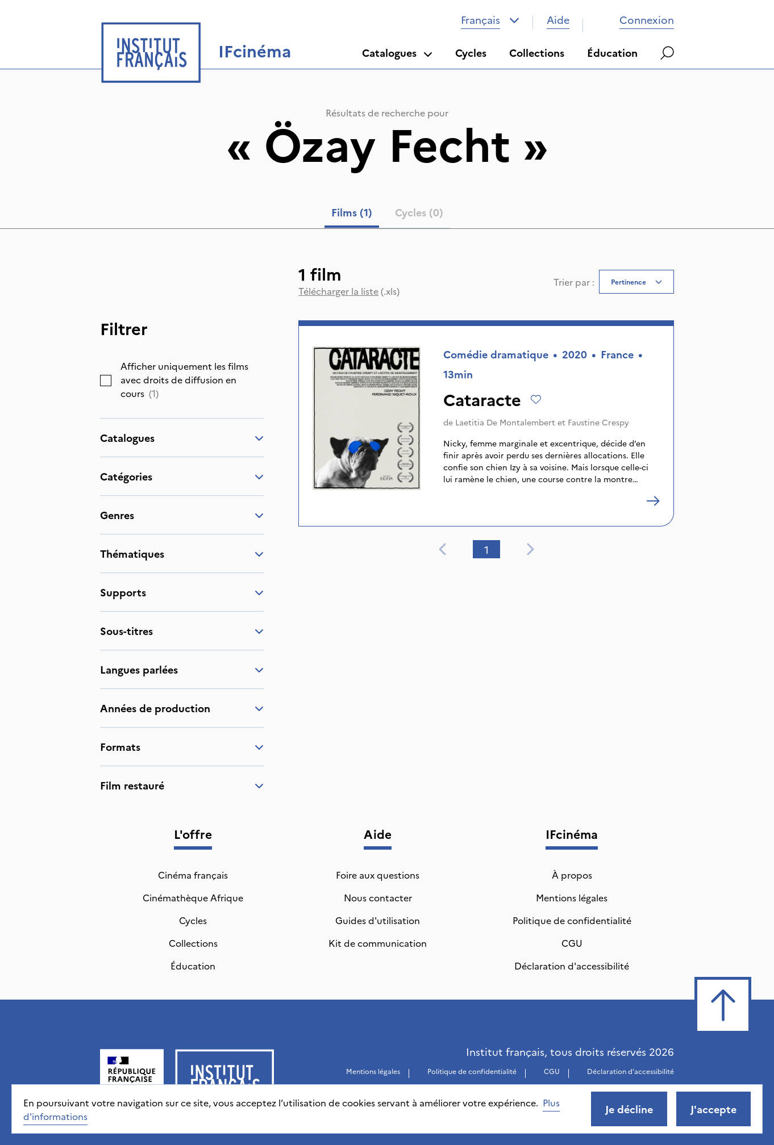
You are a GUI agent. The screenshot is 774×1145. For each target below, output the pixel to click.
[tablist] (387, 214)
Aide (558, 19)
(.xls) (349, 291)
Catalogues (397, 52)
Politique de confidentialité (572, 920)
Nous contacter (378, 897)
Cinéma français (193, 874)
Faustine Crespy (598, 422)
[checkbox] (105, 380)
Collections (536, 52)
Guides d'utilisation (377, 920)
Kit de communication (377, 943)
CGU (571, 943)
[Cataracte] (653, 501)
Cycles (470, 52)
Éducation (612, 52)
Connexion (635, 19)
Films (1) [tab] (351, 212)
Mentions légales (571, 897)
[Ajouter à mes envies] (536, 399)
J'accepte (713, 1109)
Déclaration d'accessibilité (571, 965)
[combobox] (490, 20)
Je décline (629, 1109)
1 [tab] (486, 549)
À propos (572, 874)
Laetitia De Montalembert (505, 422)
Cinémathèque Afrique (193, 897)
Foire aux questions (377, 874)
